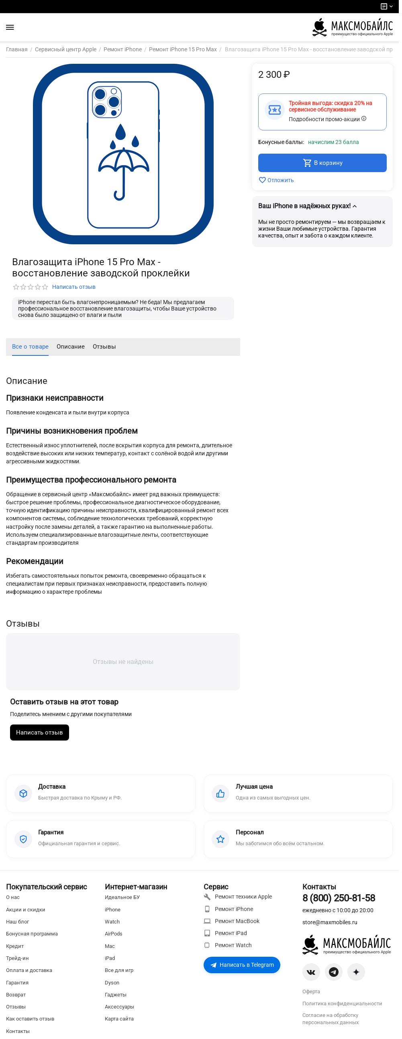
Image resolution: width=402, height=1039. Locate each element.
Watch (112, 922)
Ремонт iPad (225, 933)
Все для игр (119, 971)
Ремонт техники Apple (238, 897)
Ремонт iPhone (228, 909)
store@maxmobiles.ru (329, 922)
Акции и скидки (25, 910)
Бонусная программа (32, 934)
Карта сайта (119, 1019)
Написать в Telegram (242, 965)
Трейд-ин (17, 958)
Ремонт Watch (228, 945)
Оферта (311, 992)
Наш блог (17, 922)
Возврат (16, 995)
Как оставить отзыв (30, 1019)
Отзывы (16, 1007)
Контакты (18, 1031)
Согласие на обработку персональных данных (330, 1018)
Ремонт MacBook (231, 921)
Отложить (276, 180)
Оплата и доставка (29, 971)
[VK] (311, 972)
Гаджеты (116, 995)
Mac (110, 946)
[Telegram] (334, 972)
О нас (13, 898)
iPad (110, 958)
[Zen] (356, 972)
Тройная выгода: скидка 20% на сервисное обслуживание (330, 106)
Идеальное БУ (122, 898)
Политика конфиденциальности (342, 1004)
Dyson (112, 983)
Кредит (15, 946)
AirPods (113, 934)
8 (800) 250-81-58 (338, 898)
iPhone (112, 910)
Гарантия (17, 983)
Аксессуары (119, 1007)
